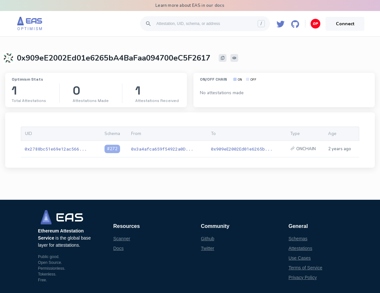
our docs (215, 5)
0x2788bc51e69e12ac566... (56, 149)
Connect (345, 24)
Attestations (300, 248)
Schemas (297, 238)
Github (207, 238)
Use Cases (299, 258)
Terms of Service (305, 267)
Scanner (121, 238)
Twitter (207, 248)
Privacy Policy (302, 277)
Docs (118, 248)
